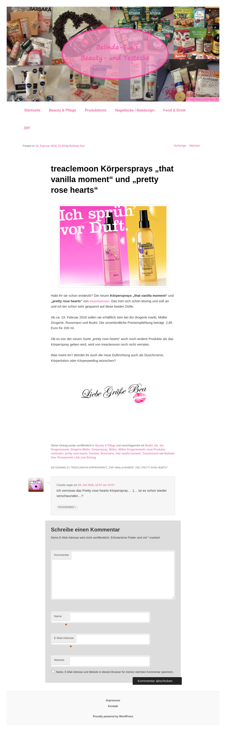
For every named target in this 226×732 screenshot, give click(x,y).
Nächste (196, 145)
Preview (94, 453)
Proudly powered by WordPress (113, 716)
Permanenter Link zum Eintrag (76, 457)
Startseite (32, 110)
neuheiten (57, 453)
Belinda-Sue (77, 145)
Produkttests (95, 110)
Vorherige (178, 145)
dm (156, 445)
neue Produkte (156, 449)
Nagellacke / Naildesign (135, 110)
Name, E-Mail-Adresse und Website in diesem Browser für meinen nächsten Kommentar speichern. (115, 672)
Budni (149, 445)
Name (60, 618)
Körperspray (99, 449)
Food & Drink (174, 110)
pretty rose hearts (76, 453)
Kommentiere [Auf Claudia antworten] (67, 507)
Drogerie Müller (80, 449)
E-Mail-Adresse (64, 639)
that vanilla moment (128, 453)
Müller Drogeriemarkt (131, 449)
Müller (113, 449)
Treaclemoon (150, 453)
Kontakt (113, 706)
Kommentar (61, 555)
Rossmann (107, 453)
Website (59, 660)
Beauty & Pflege (62, 110)
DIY (27, 128)
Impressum (113, 700)
